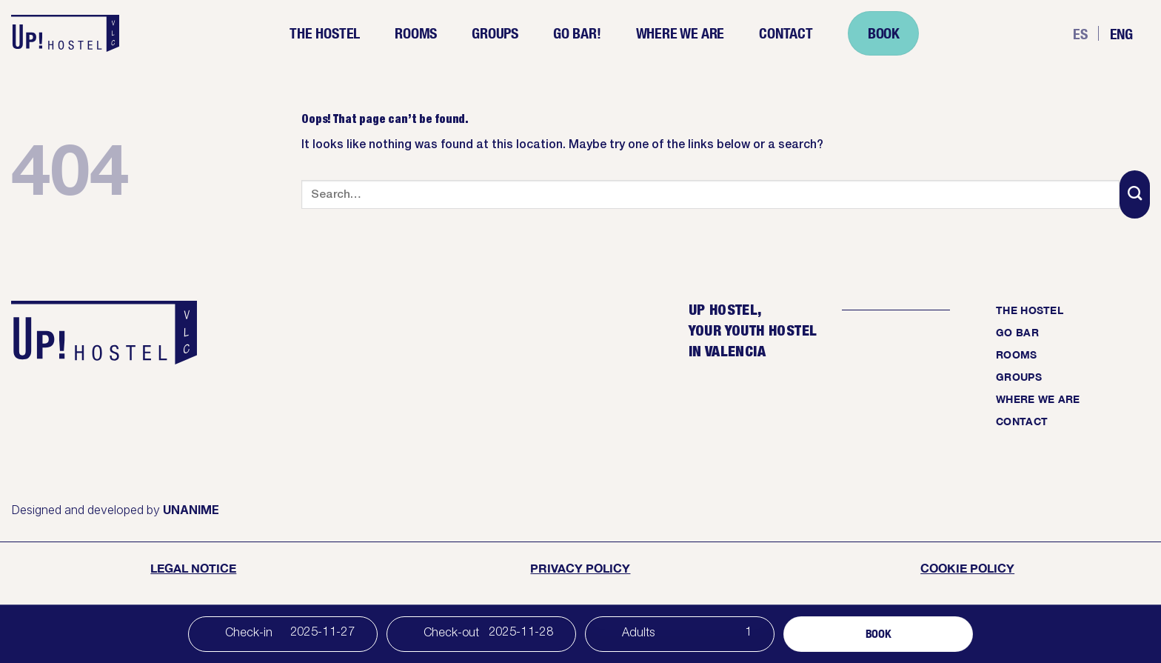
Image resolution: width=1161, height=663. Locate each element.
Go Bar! (577, 32)
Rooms (416, 32)
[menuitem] (1080, 33)
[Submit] (1135, 194)
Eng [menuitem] (1121, 32)
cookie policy (967, 568)
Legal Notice (193, 568)
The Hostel (325, 32)
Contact (786, 32)
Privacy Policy (580, 568)
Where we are (680, 32)
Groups (495, 32)
